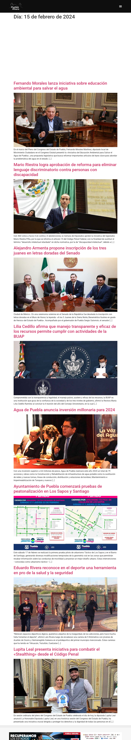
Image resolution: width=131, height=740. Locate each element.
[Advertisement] (41, 50)
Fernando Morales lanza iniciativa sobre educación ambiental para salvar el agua (60, 86)
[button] (120, 6)
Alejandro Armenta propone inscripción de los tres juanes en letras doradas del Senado (60, 250)
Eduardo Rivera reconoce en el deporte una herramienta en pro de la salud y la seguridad (65, 570)
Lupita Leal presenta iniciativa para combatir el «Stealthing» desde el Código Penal (57, 652)
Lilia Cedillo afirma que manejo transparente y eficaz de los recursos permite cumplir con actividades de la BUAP (65, 331)
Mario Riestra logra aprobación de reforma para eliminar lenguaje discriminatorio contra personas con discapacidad (65, 169)
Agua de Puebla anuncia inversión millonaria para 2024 (64, 409)
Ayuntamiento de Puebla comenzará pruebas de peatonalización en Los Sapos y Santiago (58, 489)
